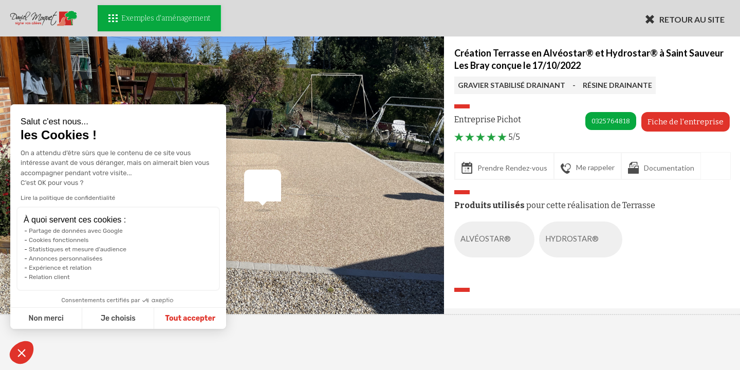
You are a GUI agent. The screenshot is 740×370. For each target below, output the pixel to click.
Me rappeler (588, 168)
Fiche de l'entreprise (685, 121)
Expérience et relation (60, 267)
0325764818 (610, 121)
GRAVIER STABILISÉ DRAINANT (511, 85)
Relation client (49, 277)
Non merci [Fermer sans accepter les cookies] (45, 318)
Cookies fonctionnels (59, 240)
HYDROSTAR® (582, 239)
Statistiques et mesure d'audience (77, 249)
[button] (21, 352)
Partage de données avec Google (76, 230)
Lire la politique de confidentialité (68, 197)
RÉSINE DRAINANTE (617, 85)
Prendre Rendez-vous (504, 168)
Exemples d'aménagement (159, 18)
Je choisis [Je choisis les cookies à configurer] (118, 318)
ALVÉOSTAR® (496, 239)
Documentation (661, 168)
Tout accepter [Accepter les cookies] (190, 318)
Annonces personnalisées (65, 258)
